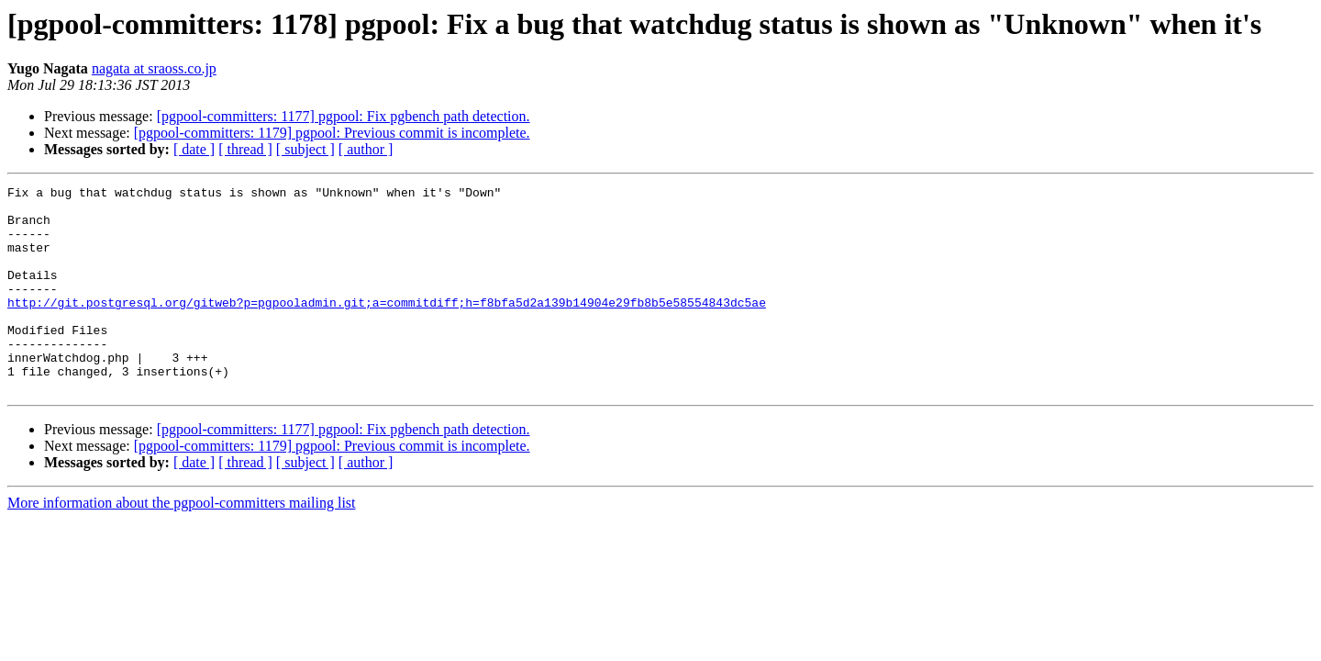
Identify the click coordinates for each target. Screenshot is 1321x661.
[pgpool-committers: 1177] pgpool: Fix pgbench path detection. (343, 116)
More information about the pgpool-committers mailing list (181, 544)
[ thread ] (245, 149)
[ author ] (366, 149)
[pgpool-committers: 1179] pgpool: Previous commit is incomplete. (332, 132)
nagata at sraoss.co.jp (154, 68)
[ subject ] (305, 149)
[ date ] (194, 149)
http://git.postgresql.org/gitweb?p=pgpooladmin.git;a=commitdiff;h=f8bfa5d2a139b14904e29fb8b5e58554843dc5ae (386, 327)
